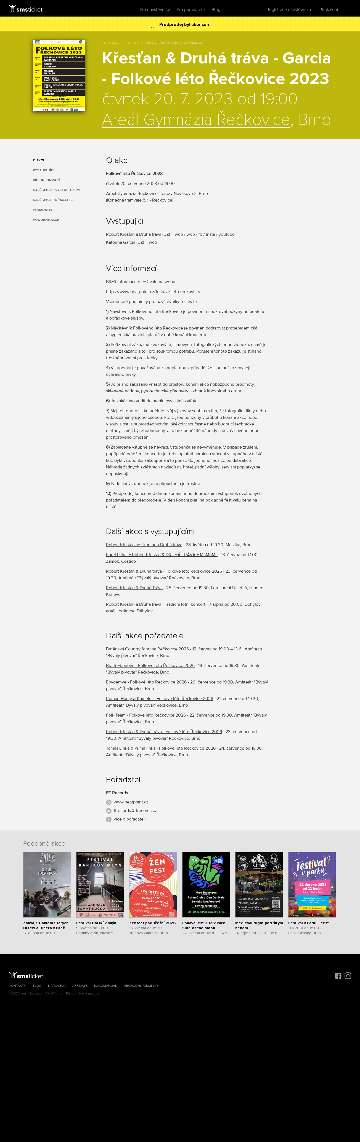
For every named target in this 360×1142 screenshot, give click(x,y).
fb (200, 234)
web (179, 234)
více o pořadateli (130, 819)
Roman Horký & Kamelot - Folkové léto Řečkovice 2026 (159, 698)
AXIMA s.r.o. (54, 993)
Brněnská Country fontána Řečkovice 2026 (147, 649)
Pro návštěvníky (155, 9)
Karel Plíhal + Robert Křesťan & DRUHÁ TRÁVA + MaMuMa (162, 554)
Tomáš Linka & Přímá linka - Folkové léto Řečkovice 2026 (161, 748)
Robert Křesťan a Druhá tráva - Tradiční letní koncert (155, 604)
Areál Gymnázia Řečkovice (196, 120)
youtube (227, 234)
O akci (38, 160)
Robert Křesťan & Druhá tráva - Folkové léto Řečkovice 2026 (164, 571)
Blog (215, 9)
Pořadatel (43, 210)
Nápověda (57, 986)
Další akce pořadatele (53, 200)
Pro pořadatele (191, 9)
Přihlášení (328, 9)
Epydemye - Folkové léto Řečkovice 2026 (146, 682)
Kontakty (17, 986)
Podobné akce (46, 220)
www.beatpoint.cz (131, 802)
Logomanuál (105, 986)
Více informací (46, 180)
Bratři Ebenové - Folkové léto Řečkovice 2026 (150, 665)
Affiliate (80, 986)
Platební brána (76, 993)
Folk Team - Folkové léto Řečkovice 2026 (146, 715)
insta (210, 234)
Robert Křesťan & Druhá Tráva (134, 588)
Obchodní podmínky (140, 986)
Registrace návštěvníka (288, 9)
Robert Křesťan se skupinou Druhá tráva (144, 545)
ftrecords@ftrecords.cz (135, 810)
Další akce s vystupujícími (56, 190)
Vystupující (43, 170)
